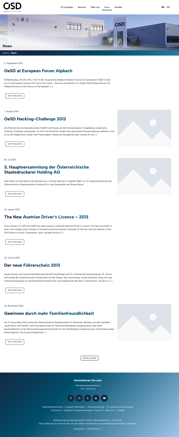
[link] (144, 128)
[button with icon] (70, 398)
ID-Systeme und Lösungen (120, 407)
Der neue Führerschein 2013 (32, 265)
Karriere (98, 410)
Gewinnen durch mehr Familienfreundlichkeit (49, 313)
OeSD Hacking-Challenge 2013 (35, 118)
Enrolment (56, 410)
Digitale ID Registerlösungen (78, 410)
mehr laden (89, 358)
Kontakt (120, 410)
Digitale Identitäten (75, 407)
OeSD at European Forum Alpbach (38, 70)
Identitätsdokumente (52, 407)
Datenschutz (93, 428)
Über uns (109, 410)
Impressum (78, 428)
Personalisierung (96, 407)
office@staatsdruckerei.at (87, 385)
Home (6, 53)
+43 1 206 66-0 (87, 389)
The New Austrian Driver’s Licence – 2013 (46, 216)
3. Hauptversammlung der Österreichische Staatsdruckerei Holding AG (46, 169)
